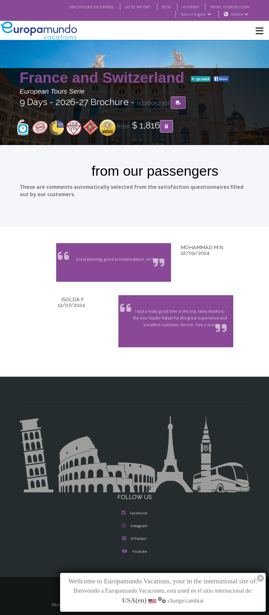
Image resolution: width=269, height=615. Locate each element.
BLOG (166, 6)
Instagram (134, 525)
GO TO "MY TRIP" (138, 6)
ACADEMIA (190, 6)
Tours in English (197, 14)
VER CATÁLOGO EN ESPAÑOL (92, 6)
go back (201, 79)
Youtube (134, 551)
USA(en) (240, 14)
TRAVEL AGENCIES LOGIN (230, 6)
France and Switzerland (104, 77)
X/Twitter (134, 538)
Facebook (134, 513)
